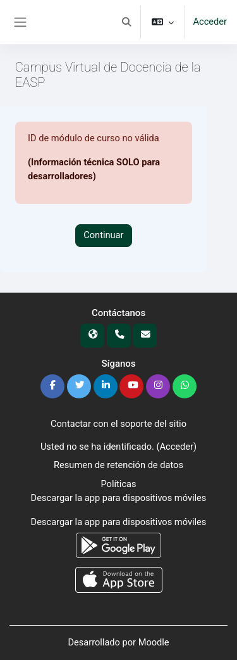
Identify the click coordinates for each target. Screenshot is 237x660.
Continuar (103, 235)
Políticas (118, 484)
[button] (126, 22)
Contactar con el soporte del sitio (118, 423)
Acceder (210, 21)
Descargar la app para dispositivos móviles (119, 498)
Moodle (153, 642)
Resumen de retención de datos (118, 465)
